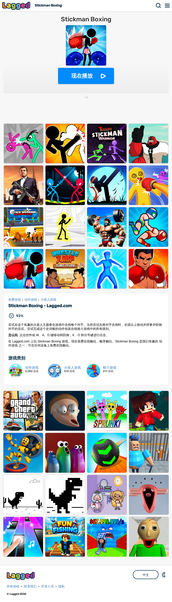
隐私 (61, 586)
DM (164, 574)
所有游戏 (13, 586)
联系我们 (30, 586)
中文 (146, 575)
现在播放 (82, 76)
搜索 (158, 5)
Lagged (16, 5)
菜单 (167, 5)
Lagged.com (21, 576)
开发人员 (47, 586)
